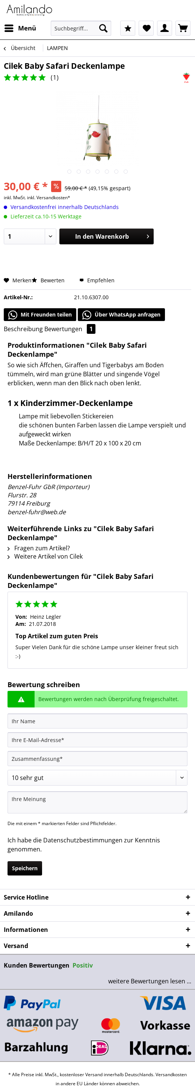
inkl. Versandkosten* (48, 197)
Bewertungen (69, 329)
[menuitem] (20, 28)
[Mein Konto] (164, 28)
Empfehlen (97, 280)
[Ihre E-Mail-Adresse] (97, 739)
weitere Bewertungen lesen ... (149, 981)
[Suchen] (103, 28)
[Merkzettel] (146, 28)
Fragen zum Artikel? (39, 548)
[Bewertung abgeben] (97, 778)
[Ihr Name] (97, 721)
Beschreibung (23, 329)
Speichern (25, 868)
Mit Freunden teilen (40, 315)
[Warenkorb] (182, 28)
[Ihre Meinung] (97, 802)
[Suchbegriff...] (81, 28)
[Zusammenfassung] (97, 758)
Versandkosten (171, 1074)
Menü (20, 27)
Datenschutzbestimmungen (82, 840)
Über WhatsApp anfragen (121, 315)
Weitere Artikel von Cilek (45, 556)
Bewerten (49, 280)
